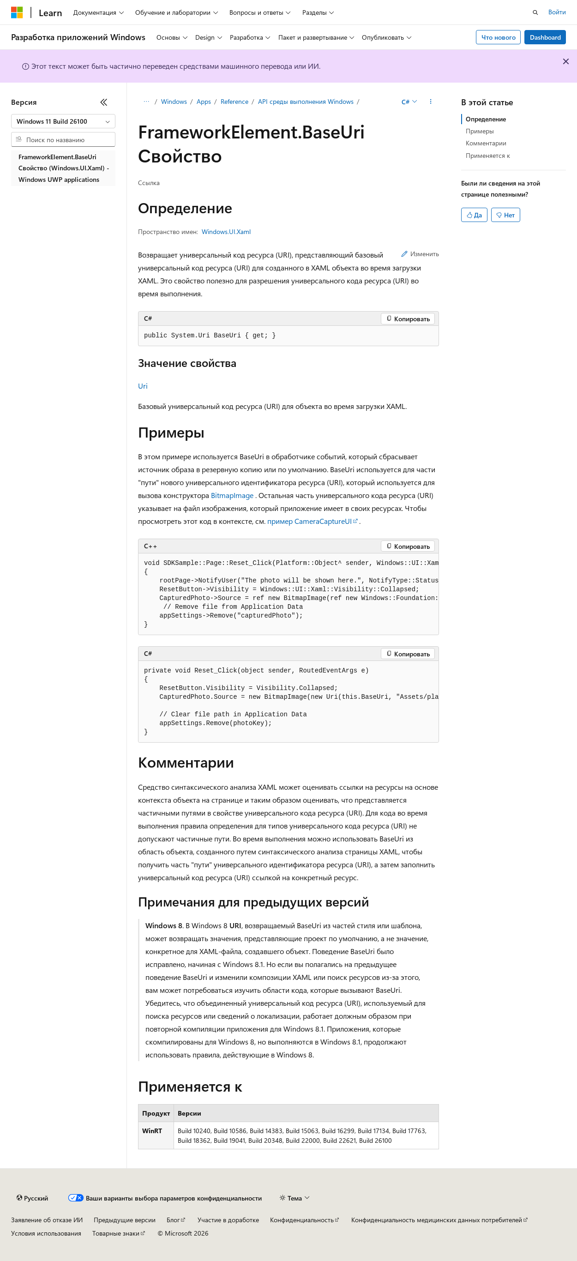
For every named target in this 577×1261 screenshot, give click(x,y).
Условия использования (46, 1233)
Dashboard (545, 37)
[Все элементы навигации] (146, 102)
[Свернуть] (103, 102)
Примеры (480, 130)
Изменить (420, 253)
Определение (486, 118)
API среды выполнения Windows (306, 101)
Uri (143, 385)
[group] (288, 594)
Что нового (498, 37)
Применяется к (488, 155)
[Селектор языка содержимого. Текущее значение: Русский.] (32, 1198)
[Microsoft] (17, 12)
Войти (557, 11)
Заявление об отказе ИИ (47, 1219)
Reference (234, 101)
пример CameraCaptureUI (309, 521)
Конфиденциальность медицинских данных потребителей (436, 1219)
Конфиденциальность (302, 1219)
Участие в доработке (228, 1219)
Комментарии (486, 142)
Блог (173, 1219)
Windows (174, 101)
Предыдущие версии (125, 1219)
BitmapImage (232, 495)
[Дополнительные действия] (431, 102)
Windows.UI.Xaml (226, 231)
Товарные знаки (115, 1233)
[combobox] (63, 121)
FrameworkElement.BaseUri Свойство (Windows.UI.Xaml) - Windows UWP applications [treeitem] (63, 168)
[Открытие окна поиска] (535, 12)
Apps (204, 101)
